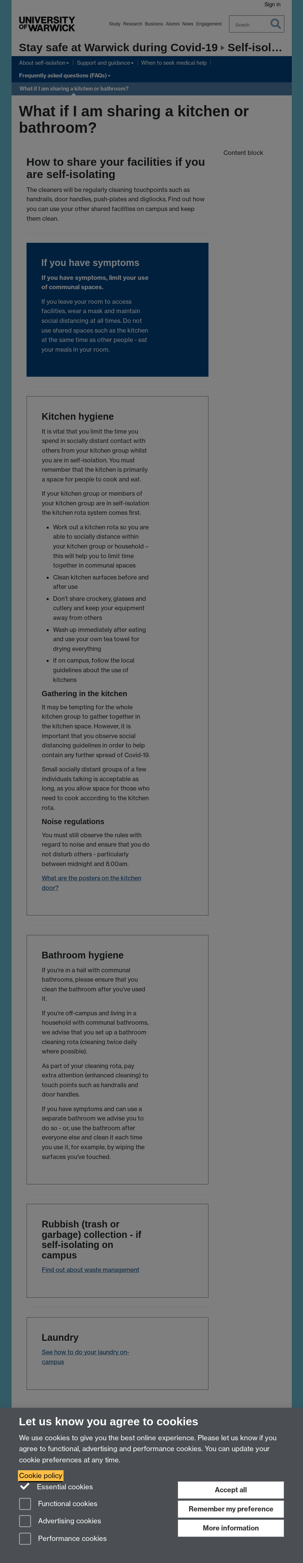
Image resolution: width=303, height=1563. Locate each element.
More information (231, 1528)
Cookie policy (40, 1475)
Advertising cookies (60, 1522)
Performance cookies (63, 1539)
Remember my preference (231, 1509)
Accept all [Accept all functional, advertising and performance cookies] (231, 1490)
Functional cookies (58, 1504)
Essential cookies (56, 1486)
